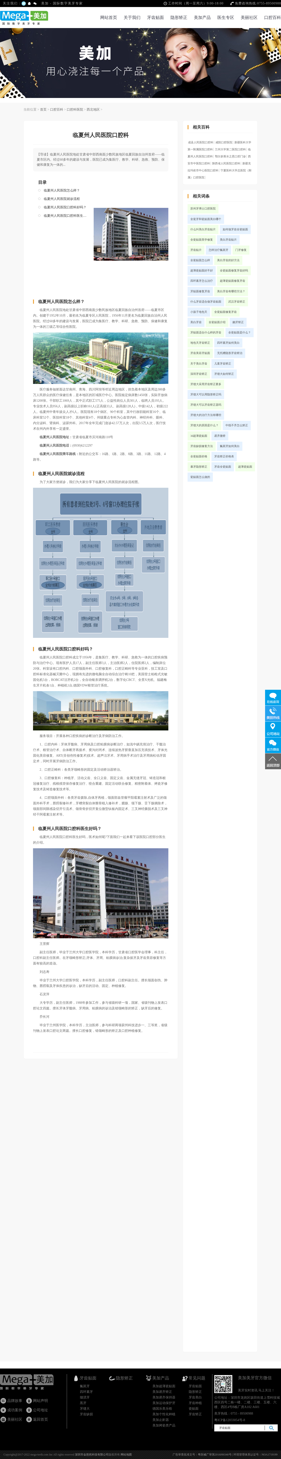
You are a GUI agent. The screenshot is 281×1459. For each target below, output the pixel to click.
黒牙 (83, 1403)
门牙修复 (241, 250)
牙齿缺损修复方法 (201, 446)
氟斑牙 (85, 1386)
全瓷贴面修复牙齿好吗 (234, 270)
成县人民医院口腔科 (200, 142)
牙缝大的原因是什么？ (204, 425)
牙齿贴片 (196, 250)
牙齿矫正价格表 (224, 456)
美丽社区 (249, 17)
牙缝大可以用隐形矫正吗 (205, 394)
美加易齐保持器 (163, 1397)
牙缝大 (85, 1408)
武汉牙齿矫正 (236, 301)
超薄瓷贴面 (245, 466)
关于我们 (132, 17)
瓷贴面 (194, 1408)
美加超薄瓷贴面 (163, 1386)
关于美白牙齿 (198, 363)
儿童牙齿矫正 (222, 363)
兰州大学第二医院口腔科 (230, 149)
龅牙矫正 (238, 322)
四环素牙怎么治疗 (201, 280)
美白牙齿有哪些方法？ (231, 291)
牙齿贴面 (155, 17)
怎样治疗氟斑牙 (218, 250)
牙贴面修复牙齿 (200, 291)
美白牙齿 (196, 322)
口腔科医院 (75, 109)
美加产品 (202, 17)
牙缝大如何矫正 (224, 374)
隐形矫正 (178, 17)
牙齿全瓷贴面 (222, 466)
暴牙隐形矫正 (198, 466)
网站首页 (108, 17)
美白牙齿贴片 (228, 239)
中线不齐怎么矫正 (237, 425)
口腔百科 (272, 17)
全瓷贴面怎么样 (200, 260)
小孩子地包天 (198, 312)
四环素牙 (86, 1392)
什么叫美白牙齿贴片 (203, 229)
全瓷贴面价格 (198, 456)
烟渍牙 (85, 1397)
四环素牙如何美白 (228, 342)
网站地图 (126, 1454)
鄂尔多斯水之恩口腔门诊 (230, 156)
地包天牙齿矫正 (200, 342)
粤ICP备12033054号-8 (229, 1420)
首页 (43, 109)
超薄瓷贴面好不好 (201, 270)
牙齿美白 (195, 1397)
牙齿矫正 (195, 1414)
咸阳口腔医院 (223, 142)
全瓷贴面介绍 (217, 322)
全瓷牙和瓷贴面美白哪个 (205, 219)
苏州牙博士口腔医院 (203, 208)
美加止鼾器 (160, 1420)
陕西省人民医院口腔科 (226, 163)
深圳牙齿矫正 (198, 374)
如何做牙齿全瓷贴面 (235, 229)
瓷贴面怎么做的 (200, 477)
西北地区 (93, 109)
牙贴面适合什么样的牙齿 (205, 332)
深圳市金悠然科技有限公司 (92, 1454)
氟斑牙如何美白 (230, 446)
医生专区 (225, 17)
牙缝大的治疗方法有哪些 (205, 415)
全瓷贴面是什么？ (239, 332)
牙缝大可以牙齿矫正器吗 (205, 404)
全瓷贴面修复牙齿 (225, 312)
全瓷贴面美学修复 (201, 239)
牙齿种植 (195, 1403)
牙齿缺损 (86, 1414)
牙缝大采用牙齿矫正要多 (205, 384)
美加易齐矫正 (162, 1392)
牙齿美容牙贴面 (200, 353)
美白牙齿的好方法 (228, 260)
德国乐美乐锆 (162, 1408)
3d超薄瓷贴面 (198, 435)
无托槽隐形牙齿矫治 (229, 353)
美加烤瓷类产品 (163, 1425)
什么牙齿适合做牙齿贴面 (205, 301)
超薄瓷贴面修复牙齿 (232, 280)
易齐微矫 (220, 435)
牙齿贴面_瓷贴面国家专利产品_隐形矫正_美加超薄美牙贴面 (31, 1383)
